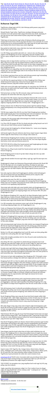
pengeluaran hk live (17, 16)
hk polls (32, 4)
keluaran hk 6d (12, 8)
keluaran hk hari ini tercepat (37, 8)
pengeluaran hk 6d (6, 16)
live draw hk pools (27, 13)
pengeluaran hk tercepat (7, 18)
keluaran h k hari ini (38, 7)
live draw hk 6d (5, 13)
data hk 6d (7, 4)
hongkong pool (30, 5)
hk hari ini (21, 4)
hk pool (42, 4)
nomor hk (41, 15)
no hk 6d (29, 15)
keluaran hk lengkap (6, 10)
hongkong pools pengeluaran (9, 7)
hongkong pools (40, 5)
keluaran (29, 7)
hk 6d (16, 4)
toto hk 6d (24, 20)
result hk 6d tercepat (39, 18)
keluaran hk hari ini (22, 8)
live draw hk (42, 12)
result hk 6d (29, 18)
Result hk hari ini (6, 20)
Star (8, 376)
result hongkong (15, 20)
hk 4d (12, 4)
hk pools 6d (8, 5)
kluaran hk (36, 12)
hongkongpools (22, 7)
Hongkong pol (22, 5)
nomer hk (35, 15)
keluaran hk (4, 8)
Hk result (14, 5)
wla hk (29, 20)
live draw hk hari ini (16, 13)
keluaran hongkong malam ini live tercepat (13, 12)
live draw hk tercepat (39, 13)
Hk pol (27, 4)
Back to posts (4, 379)
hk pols (37, 4)
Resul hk (17, 18)
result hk (23, 18)
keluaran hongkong (18, 10)
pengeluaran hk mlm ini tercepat (33, 16)
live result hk (23, 15)
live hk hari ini (14, 15)
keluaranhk (29, 12)
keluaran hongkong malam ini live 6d (35, 10)
